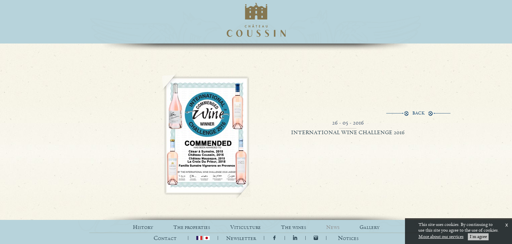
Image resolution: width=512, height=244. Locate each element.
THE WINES (293, 227)
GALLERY (370, 227)
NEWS (332, 227)
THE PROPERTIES (191, 227)
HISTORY (143, 227)
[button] (348, 238)
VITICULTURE (245, 227)
